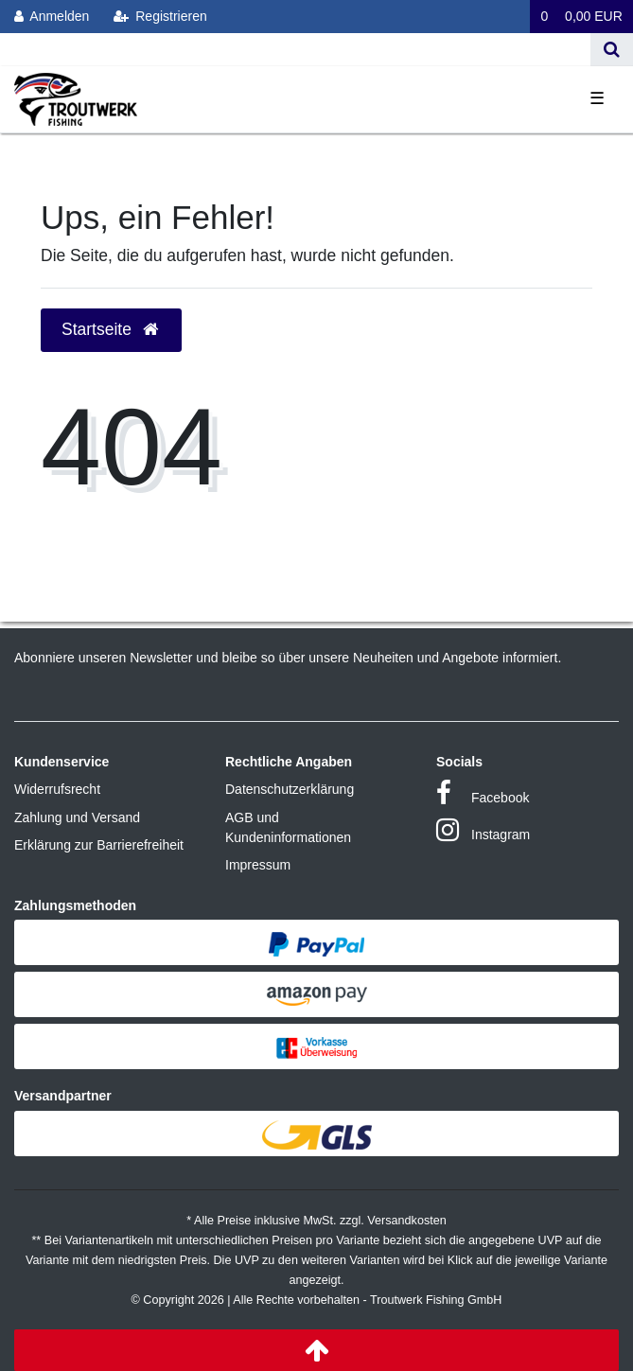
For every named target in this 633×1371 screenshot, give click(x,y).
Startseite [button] (111, 329)
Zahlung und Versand (77, 817)
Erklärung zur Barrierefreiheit (99, 844)
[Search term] (295, 49)
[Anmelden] (52, 16)
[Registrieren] (160, 16)
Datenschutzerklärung (289, 789)
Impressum (257, 864)
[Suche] (611, 49)
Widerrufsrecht (57, 789)
